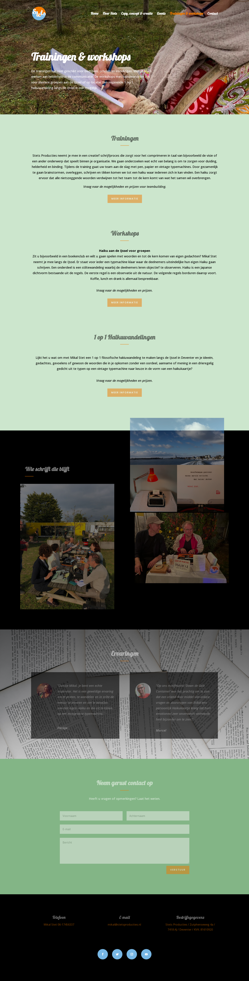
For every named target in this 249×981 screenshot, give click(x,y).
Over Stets (110, 14)
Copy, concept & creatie (137, 14)
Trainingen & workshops (186, 14)
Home (94, 14)
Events (161, 14)
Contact (212, 14)
